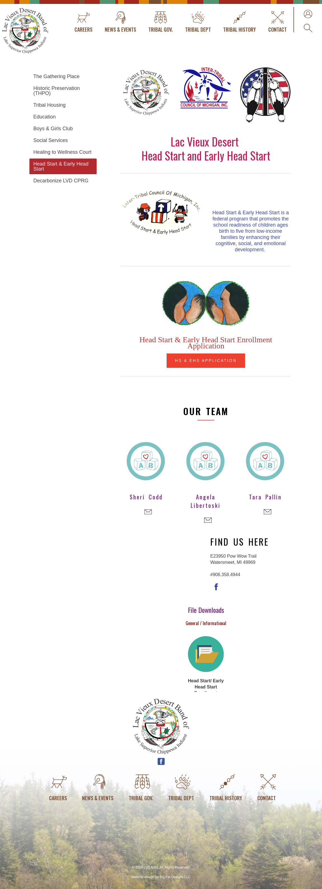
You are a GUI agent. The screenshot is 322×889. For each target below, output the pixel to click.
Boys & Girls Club (53, 128)
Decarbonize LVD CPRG (60, 180)
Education (44, 117)
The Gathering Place (56, 76)
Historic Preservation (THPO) (56, 90)
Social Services (50, 140)
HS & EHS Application (206, 360)
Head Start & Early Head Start (60, 166)
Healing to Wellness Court (62, 152)
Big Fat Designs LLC (175, 877)
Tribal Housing (49, 105)
